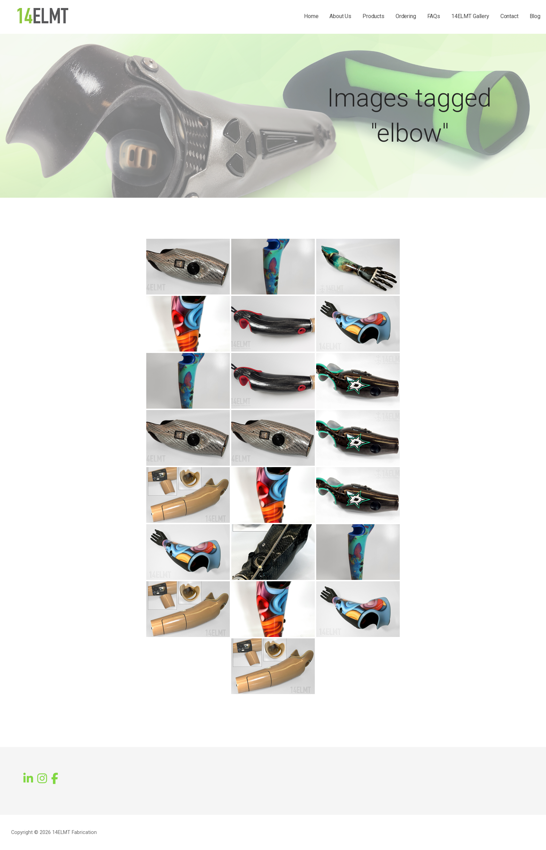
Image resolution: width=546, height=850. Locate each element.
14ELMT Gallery (470, 16)
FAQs (433, 16)
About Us (340, 16)
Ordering (406, 16)
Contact (509, 16)
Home (311, 16)
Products (373, 16)
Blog (535, 16)
